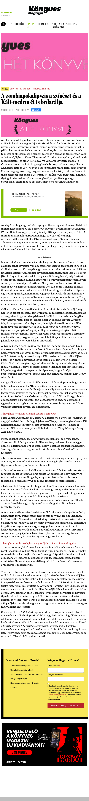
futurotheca (44, 24)
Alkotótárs (19, 24)
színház (12, 89)
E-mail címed (54, 666)
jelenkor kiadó (45, 89)
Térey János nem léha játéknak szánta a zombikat (28, 414)
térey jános (23, 89)
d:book (29, 89)
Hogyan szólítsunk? (56, 675)
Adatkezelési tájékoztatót (57, 695)
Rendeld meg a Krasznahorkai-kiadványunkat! (65, 26)
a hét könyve (36, 89)
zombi (17, 89)
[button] (2, 25)
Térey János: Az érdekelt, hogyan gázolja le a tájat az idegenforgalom (39, 543)
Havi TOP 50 (32, 26)
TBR (11, 24)
